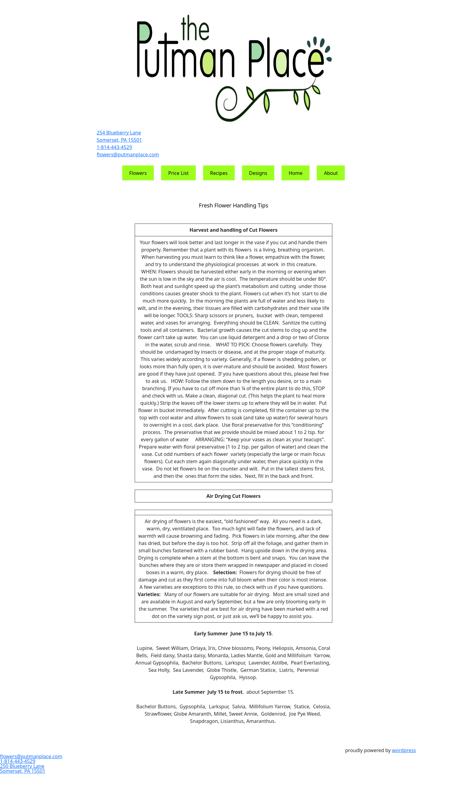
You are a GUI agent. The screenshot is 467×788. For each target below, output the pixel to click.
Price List (178, 173)
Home (296, 173)
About (331, 173)
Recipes (218, 173)
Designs (258, 173)
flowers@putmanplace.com (128, 154)
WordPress (404, 750)
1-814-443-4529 (114, 147)
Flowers (138, 173)
